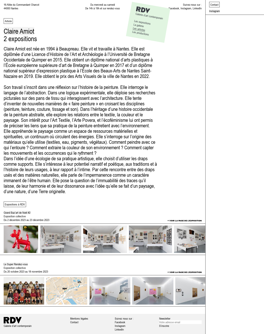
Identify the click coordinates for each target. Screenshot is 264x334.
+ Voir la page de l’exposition (185, 220)
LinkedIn (197, 8)
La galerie (138, 25)
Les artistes (139, 29)
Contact (74, 322)
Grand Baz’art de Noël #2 (17, 212)
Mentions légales (79, 318)
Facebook (174, 8)
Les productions (140, 33)
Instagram (186, 8)
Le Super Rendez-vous (16, 264)
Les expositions (142, 22)
